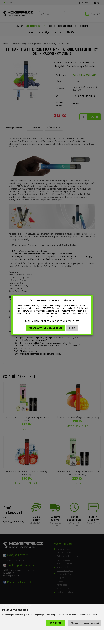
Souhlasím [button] (55, 623)
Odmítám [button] (74, 623)
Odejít (72, 328)
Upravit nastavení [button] (91, 623)
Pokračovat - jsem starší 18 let (45, 328)
